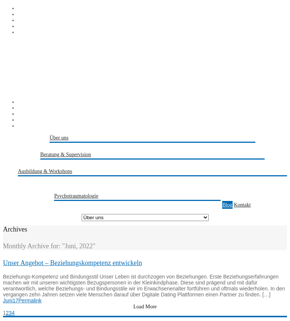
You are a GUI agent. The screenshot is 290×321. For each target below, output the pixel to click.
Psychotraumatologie (76, 196)
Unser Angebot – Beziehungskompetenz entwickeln (72, 263)
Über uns (59, 138)
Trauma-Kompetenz (90, 205)
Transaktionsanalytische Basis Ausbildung (77, 180)
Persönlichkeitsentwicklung (62, 188)
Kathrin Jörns (141, 147)
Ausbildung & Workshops (45, 171)
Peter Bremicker (174, 147)
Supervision (67, 163)
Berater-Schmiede (211, 147)
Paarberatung (142, 163)
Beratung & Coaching (104, 163)
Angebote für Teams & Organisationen (132, 188)
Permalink (29, 300)
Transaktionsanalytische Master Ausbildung (168, 180)
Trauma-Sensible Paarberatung (189, 205)
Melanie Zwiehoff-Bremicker (95, 147)
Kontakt (242, 205)
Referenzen (243, 147)
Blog (227, 205)
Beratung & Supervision (65, 154)
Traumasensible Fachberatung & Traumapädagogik (211, 163)
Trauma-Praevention (134, 205)
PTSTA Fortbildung (236, 180)
